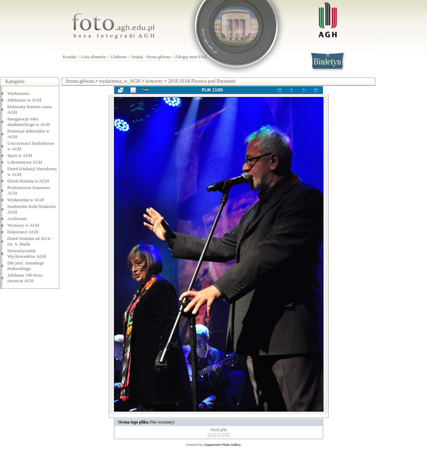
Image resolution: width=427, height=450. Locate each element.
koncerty (154, 81)
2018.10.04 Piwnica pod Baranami (202, 81)
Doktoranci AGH (22, 231)
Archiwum (17, 218)
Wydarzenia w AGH (25, 199)
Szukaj (137, 56)
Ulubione (119, 56)
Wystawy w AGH (23, 225)
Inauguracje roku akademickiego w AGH (28, 121)
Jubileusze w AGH (24, 100)
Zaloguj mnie (186, 56)
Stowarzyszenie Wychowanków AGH (26, 253)
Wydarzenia (18, 93)
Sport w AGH (19, 155)
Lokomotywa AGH (24, 162)
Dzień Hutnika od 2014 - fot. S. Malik (29, 241)
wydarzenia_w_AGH (119, 81)
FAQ (203, 56)
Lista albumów (93, 56)
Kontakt (69, 56)
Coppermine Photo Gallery (222, 445)
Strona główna (158, 56)
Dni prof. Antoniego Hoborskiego (25, 265)
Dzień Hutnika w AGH (28, 180)
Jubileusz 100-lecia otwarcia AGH (24, 277)
